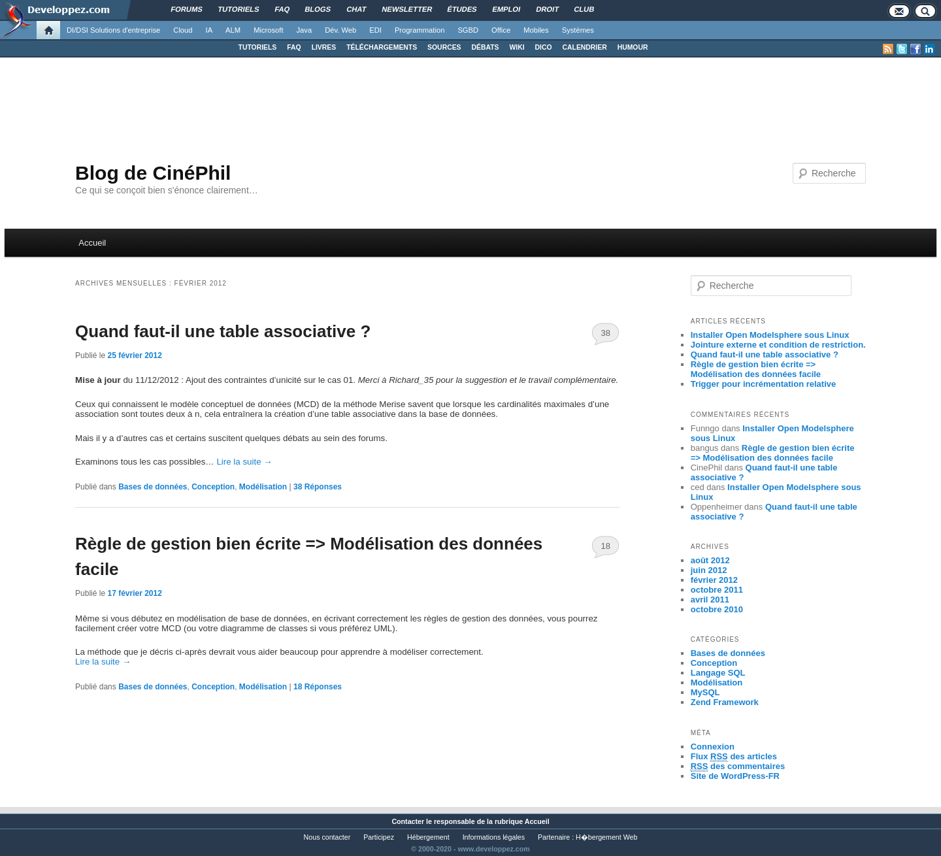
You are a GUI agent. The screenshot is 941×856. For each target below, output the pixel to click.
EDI (375, 30)
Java (304, 30)
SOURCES (444, 47)
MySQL (705, 692)
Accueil (92, 243)
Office (500, 30)
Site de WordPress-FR (735, 776)
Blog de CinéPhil (153, 173)
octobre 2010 (717, 609)
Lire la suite (244, 462)
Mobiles (536, 30)
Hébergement (428, 837)
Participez (378, 837)
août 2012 (710, 560)
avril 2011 (710, 599)
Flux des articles (734, 756)
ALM (232, 30)
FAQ (294, 47)
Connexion (713, 746)
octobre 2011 (717, 590)
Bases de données (152, 486)
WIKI (516, 47)
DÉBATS (485, 47)
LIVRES (324, 47)
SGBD (467, 30)
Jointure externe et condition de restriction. (778, 345)
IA (209, 30)
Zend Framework (725, 702)
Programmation (419, 30)
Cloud (182, 30)
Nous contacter (327, 837)
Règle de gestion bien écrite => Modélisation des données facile (756, 369)
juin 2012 (709, 570)
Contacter (407, 821)
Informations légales (494, 837)
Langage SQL (718, 673)
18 (605, 546)
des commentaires (738, 766)
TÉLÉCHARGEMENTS (381, 47)
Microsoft (268, 30)
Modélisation (263, 486)
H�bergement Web (606, 837)
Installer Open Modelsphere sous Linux (770, 335)
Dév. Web (340, 30)
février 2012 (714, 580)
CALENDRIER (585, 47)
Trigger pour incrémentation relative (763, 384)
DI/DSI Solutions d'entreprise (113, 30)
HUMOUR (633, 47)
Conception (213, 486)
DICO (543, 47)
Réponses (317, 486)
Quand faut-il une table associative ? (223, 331)
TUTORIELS (258, 47)
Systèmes (578, 30)
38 (605, 333)
